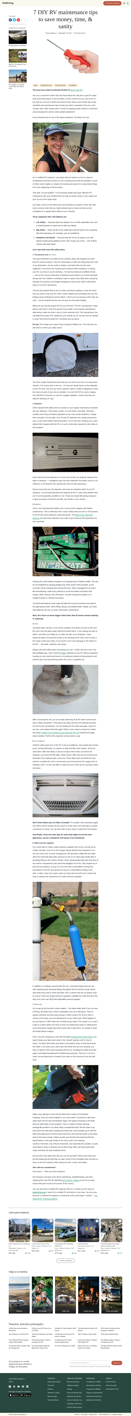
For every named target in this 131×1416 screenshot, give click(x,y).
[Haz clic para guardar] (28, 1220)
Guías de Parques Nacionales (76, 1392)
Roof (36, 624)
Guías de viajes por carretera (76, 1400)
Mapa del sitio (93, 1414)
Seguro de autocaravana (94, 1392)
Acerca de (51, 1385)
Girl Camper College (70, 1180)
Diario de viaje (52, 1396)
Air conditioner (39, 741)
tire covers (52, 255)
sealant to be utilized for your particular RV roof (60, 733)
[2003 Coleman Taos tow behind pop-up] (19, 1237)
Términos (77, 1414)
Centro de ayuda (111, 1385)
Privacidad (84, 1414)
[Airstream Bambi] (88, 1236)
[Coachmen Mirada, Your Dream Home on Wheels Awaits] (111, 1237)
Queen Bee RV (76, 90)
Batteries (37, 504)
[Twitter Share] (14, 20)
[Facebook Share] (10, 20)
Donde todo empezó (54, 1382)
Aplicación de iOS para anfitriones (97, 1396)
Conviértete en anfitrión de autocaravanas (99, 1382)
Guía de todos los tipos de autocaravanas (80, 1407)
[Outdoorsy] (7, 3)
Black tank (38, 1004)
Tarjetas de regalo (73, 1385)
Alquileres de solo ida (74, 1396)
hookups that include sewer (82, 1037)
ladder (63, 653)
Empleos (50, 1389)
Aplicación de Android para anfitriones (98, 1400)
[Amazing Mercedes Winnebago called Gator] (65, 1237)
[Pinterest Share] (18, 20)
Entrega (69, 1389)
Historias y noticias (54, 1392)
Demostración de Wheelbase (95, 1385)
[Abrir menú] (126, 3)
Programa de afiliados (93, 1389)
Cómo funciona (111, 1382)
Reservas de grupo (73, 1382)
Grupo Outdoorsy (53, 1400)
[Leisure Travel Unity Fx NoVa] (42, 1236)
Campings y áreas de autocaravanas (79, 1403)
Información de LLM (112, 1389)
